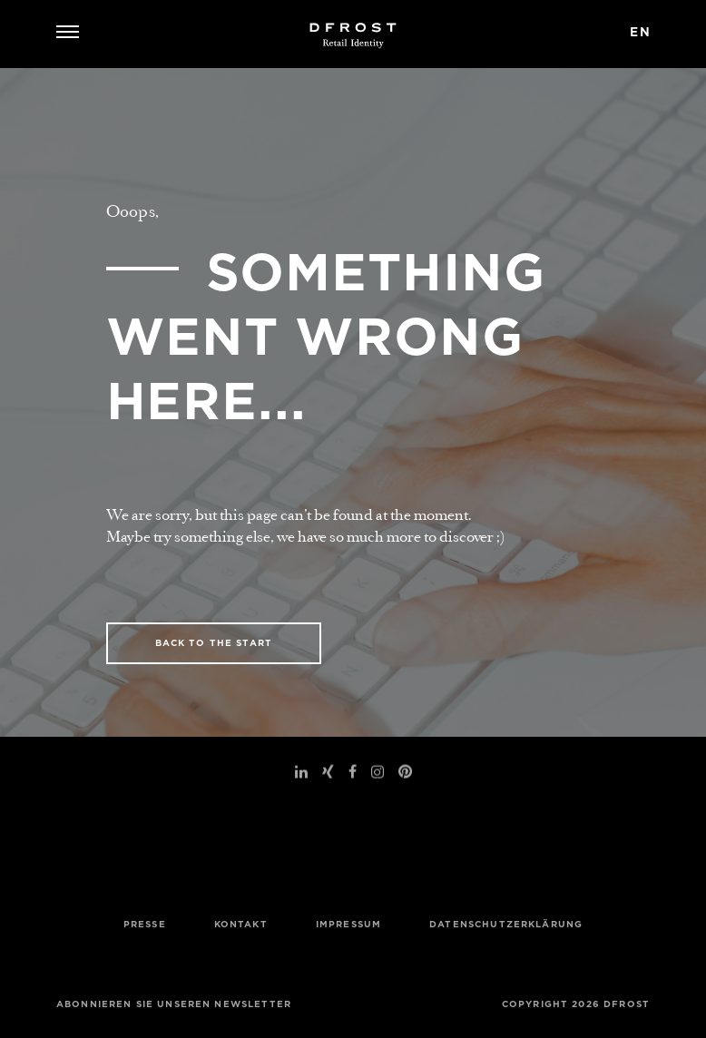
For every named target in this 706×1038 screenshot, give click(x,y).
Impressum (348, 924)
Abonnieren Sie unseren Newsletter (173, 1004)
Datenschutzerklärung (506, 924)
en (640, 32)
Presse (144, 924)
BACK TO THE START (214, 643)
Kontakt (241, 924)
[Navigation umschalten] (74, 34)
